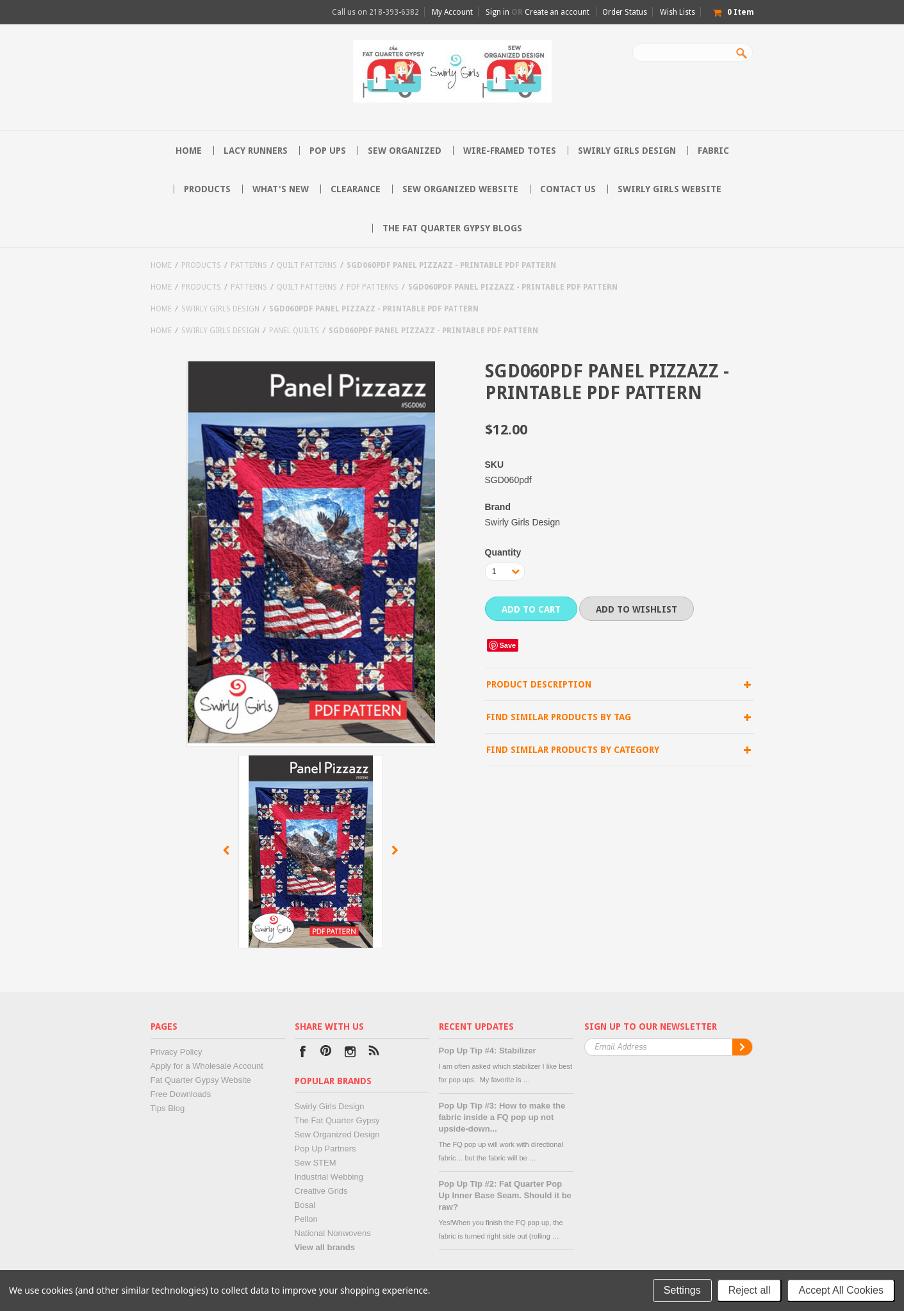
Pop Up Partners (325, 1148)
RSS (374, 1053)
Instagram (350, 1053)
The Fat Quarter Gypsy (337, 1120)
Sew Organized (404, 150)
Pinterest (326, 1053)
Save (508, 645)
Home (161, 265)
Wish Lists (677, 12)
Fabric (713, 150)
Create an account (557, 12)
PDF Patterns (373, 287)
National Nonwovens (333, 1233)
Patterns (249, 265)
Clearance (356, 189)
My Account (452, 12)
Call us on (375, 12)
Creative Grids (321, 1191)
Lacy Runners (256, 150)
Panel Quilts (294, 330)
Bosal (305, 1205)
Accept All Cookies (840, 1290)
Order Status (624, 12)
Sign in (497, 12)
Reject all (749, 1290)
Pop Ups (327, 150)
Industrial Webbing (329, 1177)
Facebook (303, 1053)
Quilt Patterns (307, 265)
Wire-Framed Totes (509, 150)
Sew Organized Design (337, 1134)
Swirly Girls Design (627, 150)
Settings (682, 1290)
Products (207, 189)
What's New (280, 189)
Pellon (306, 1219)
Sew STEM (315, 1162)
